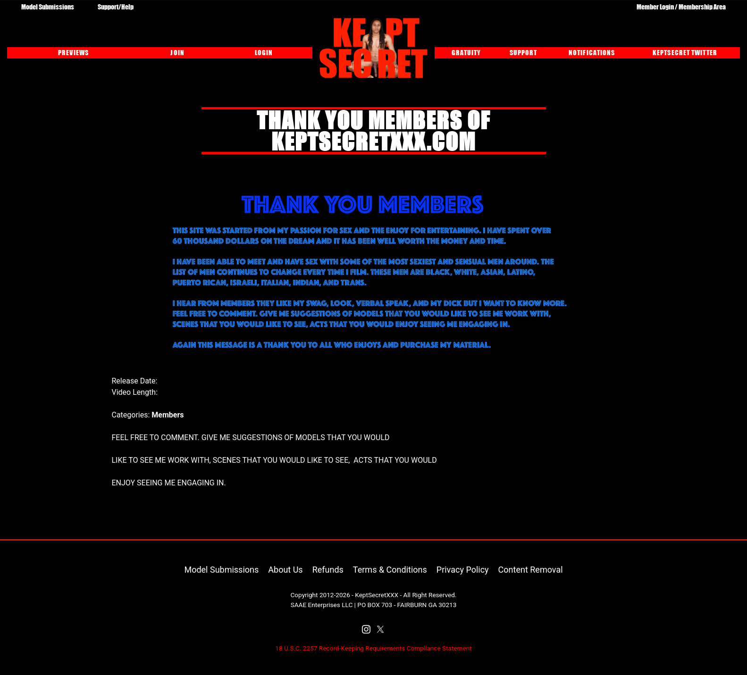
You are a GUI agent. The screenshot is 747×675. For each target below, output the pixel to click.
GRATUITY (466, 52)
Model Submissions (47, 6)
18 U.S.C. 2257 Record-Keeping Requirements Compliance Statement (373, 648)
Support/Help (116, 6)
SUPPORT (523, 52)
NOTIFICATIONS (592, 52)
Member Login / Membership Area (681, 6)
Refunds (328, 570)
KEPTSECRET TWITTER (685, 52)
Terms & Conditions (390, 570)
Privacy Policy (462, 570)
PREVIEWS (73, 52)
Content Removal (530, 570)
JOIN (177, 52)
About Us (285, 570)
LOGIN (264, 52)
